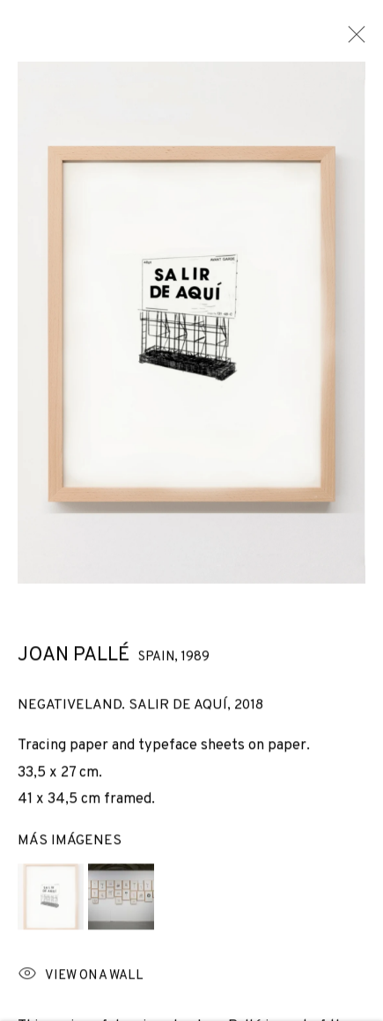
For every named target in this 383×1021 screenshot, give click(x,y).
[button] (51, 903)
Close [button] (352, 39)
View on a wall (81, 981)
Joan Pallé (73, 662)
